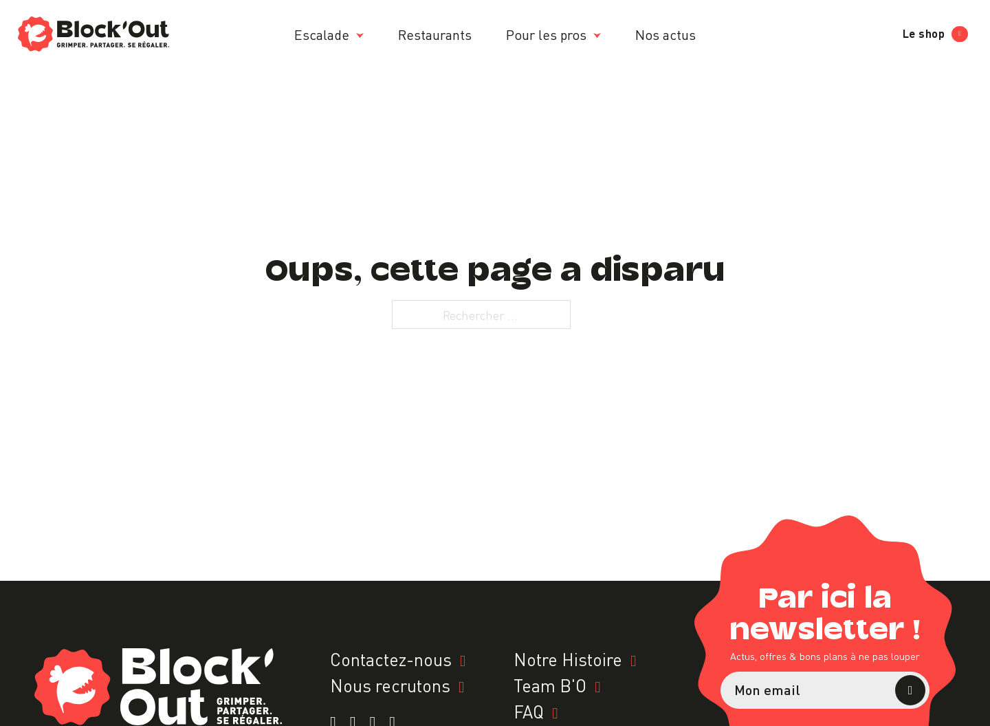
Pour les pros (546, 33)
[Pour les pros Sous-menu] (597, 35)
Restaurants (435, 33)
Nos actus (665, 33)
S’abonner (910, 690)
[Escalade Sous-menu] (360, 35)
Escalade (321, 33)
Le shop (935, 34)
